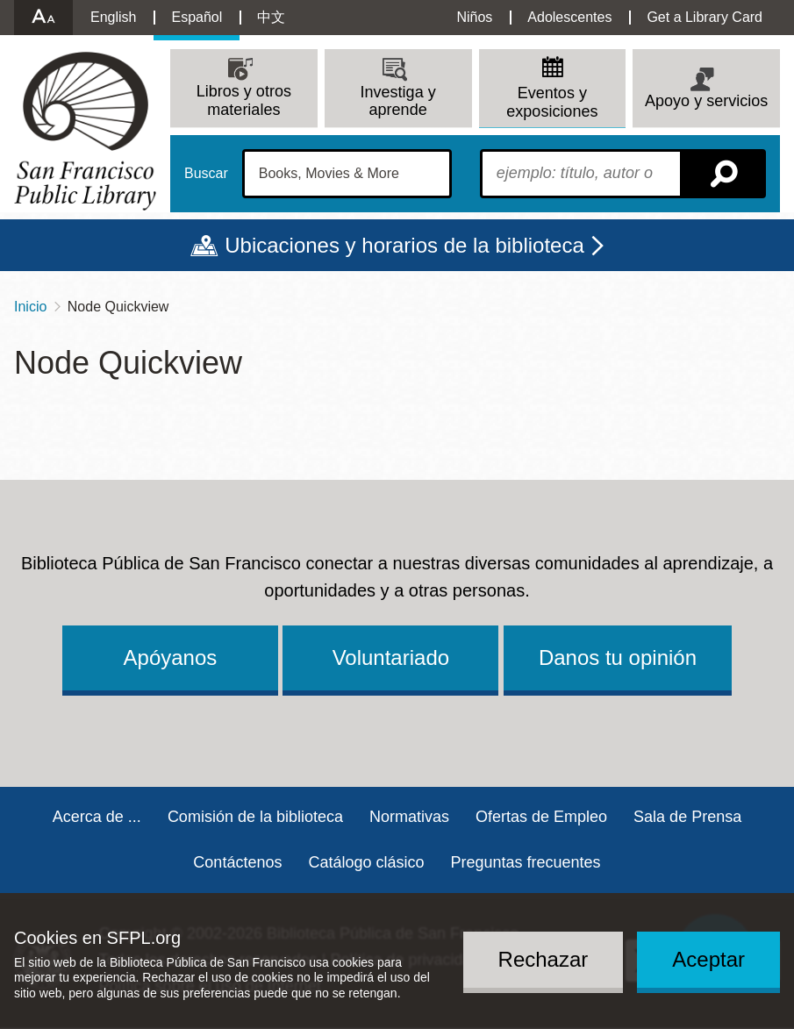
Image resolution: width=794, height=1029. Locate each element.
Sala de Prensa (687, 816)
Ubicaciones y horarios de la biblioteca (404, 245)
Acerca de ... (97, 816)
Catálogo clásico (366, 862)
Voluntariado (391, 657)
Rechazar (543, 959)
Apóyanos (171, 657)
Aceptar (708, 959)
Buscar (206, 174)
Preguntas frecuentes (526, 862)
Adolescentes (569, 17)
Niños (474, 17)
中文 (271, 17)
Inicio (30, 306)
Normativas (409, 816)
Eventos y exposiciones (551, 102)
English (113, 17)
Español (196, 17)
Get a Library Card (704, 17)
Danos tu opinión (618, 657)
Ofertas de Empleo (541, 816)
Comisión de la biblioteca (255, 816)
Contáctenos (237, 862)
